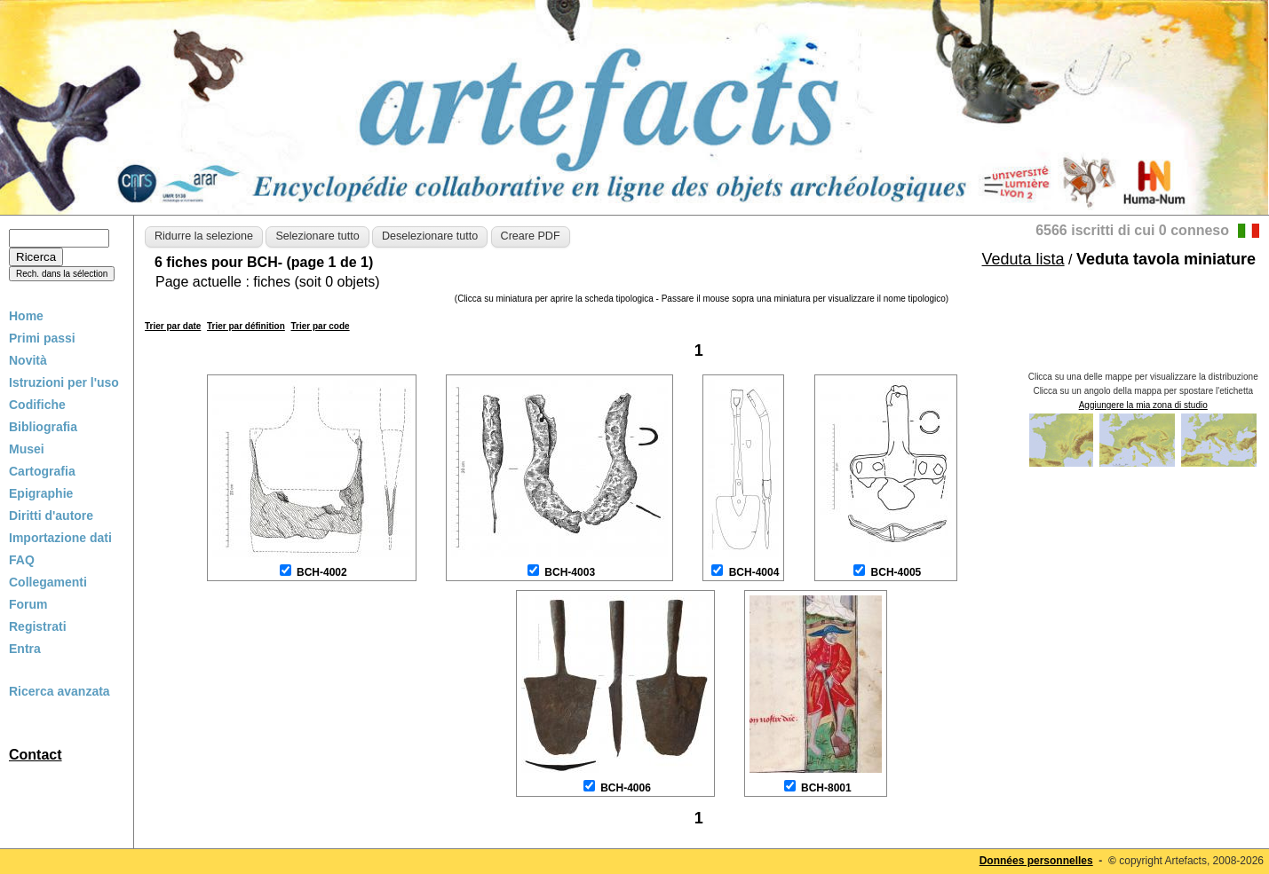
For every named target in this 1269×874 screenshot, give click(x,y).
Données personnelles (1036, 860)
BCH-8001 (826, 788)
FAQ (22, 560)
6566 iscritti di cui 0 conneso (1132, 230)
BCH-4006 (625, 788)
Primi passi (42, 338)
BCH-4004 (754, 572)
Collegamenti (48, 582)
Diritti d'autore (51, 515)
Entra (25, 649)
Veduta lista (1023, 259)
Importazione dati (60, 538)
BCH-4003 (569, 572)
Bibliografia (43, 427)
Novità (28, 360)
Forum (28, 604)
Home (26, 316)
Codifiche (37, 405)
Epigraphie (41, 493)
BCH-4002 (322, 572)
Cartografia (42, 471)
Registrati (38, 626)
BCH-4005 (896, 572)
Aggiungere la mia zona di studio (1143, 405)
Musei (26, 449)
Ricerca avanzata (59, 691)
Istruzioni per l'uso (64, 382)
